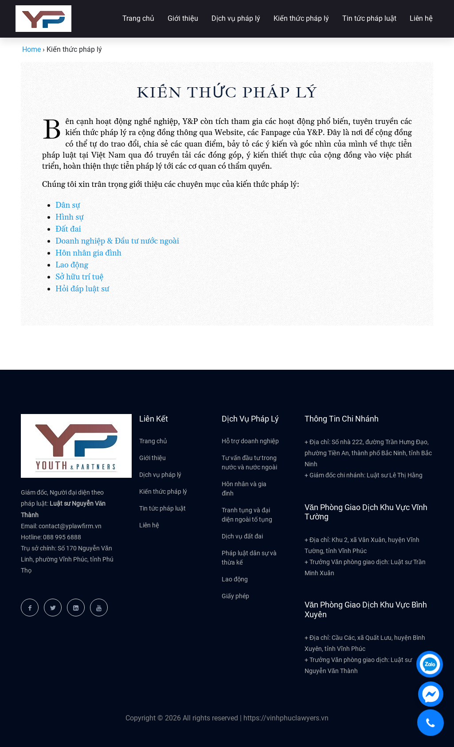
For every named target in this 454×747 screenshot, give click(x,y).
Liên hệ (421, 18)
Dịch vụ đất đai (242, 536)
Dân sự (67, 205)
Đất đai (68, 229)
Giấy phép (235, 596)
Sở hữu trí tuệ (79, 277)
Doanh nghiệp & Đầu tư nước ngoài (117, 241)
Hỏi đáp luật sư (82, 289)
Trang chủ (138, 18)
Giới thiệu (183, 18)
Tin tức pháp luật (369, 18)
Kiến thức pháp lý (301, 18)
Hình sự (69, 217)
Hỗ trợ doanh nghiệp (250, 441)
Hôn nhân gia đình (88, 253)
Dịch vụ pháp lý (235, 18)
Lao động (71, 265)
